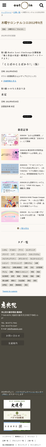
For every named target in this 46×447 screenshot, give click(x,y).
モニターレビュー (36, 259)
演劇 (37, 276)
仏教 (36, 263)
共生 (32, 267)
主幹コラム (28, 263)
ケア (12, 254)
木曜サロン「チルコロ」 (16, 29)
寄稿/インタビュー (22, 272)
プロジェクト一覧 (18, 441)
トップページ (6, 12)
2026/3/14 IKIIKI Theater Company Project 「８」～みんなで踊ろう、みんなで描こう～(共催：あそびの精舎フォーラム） (32, 201)
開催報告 (19, 285)
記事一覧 (16, 12)
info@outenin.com (14, 329)
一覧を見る (23, 228)
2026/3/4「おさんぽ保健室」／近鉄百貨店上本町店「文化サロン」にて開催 (32, 138)
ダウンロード (23, 259)
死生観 (25, 276)
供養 (26, 267)
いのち (4, 250)
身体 (11, 285)
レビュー (5, 263)
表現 (34, 281)
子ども (4, 272)
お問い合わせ (13, 335)
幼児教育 (5, 276)
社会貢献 (22, 281)
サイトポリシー (35, 445)
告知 (3, 29)
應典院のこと (19, 436)
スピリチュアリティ (9, 259)
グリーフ (5, 254)
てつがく (13, 250)
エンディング (30, 250)
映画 (18, 276)
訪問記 (4, 285)
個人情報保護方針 (8, 445)
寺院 (32, 272)
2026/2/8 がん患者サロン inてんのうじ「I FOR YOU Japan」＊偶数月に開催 (32, 185)
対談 (38, 272)
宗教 (11, 272)
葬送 (29, 281)
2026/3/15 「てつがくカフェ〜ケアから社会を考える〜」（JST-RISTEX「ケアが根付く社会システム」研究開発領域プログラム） (32, 171)
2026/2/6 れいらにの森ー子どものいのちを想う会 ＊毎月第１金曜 (32, 215)
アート (21, 250)
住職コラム (6, 267)
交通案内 (13, 343)
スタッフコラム (34, 254)
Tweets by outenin (9, 291)
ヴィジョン (31, 436)
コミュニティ (21, 254)
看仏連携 (5, 281)
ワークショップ (16, 263)
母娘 (32, 276)
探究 (12, 276)
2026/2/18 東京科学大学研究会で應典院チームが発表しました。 (31, 153)
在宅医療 (39, 267)
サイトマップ (22, 445)
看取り (13, 281)
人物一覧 (30, 441)
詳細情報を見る (9, 81)
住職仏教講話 (17, 267)
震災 (26, 285)
